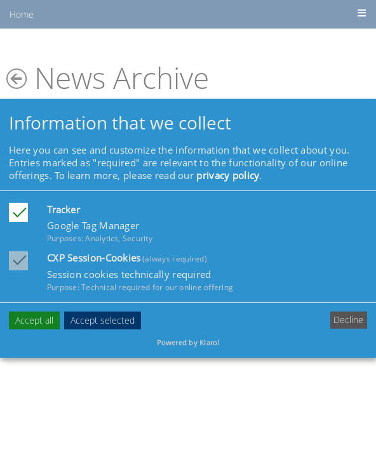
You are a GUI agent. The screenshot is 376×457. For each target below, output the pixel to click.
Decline (348, 320)
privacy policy (227, 175)
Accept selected (102, 320)
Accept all (34, 320)
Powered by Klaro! (188, 342)
